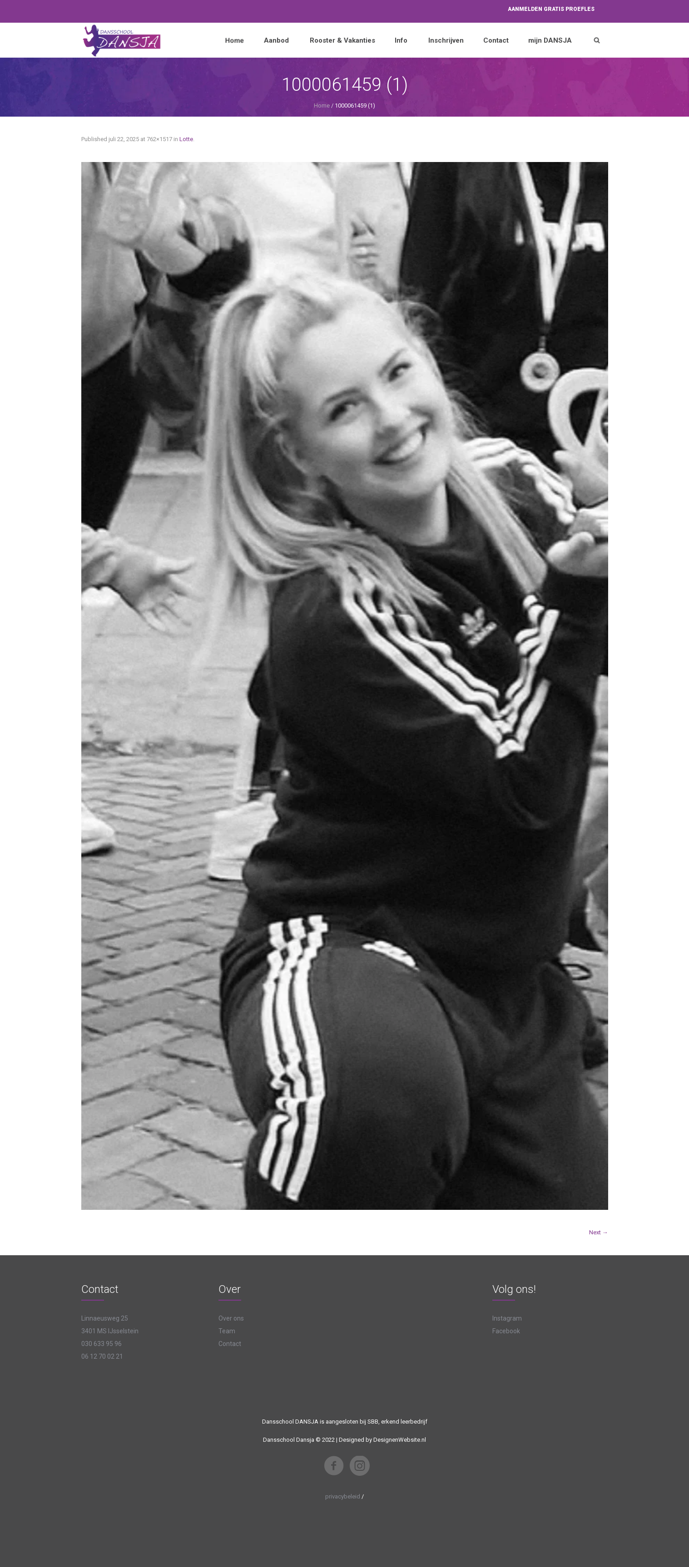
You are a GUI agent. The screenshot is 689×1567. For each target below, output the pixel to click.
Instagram (507, 1318)
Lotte (186, 139)
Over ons (231, 1318)
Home (322, 105)
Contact (229, 1343)
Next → (598, 1232)
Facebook (506, 1331)
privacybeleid (342, 1496)
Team (226, 1331)
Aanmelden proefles (551, 9)
